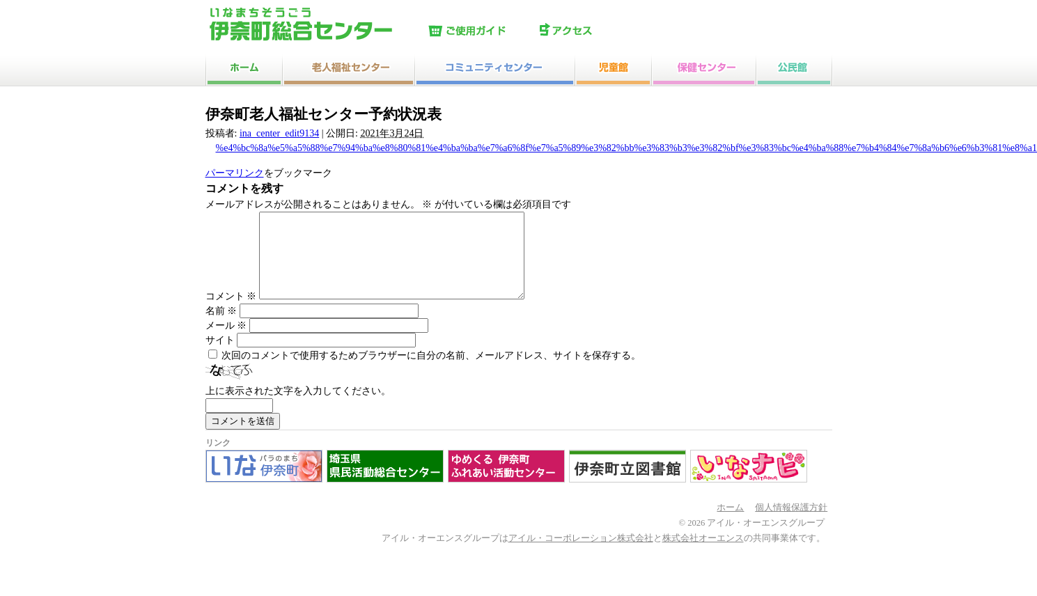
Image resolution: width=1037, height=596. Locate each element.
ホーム (730, 524)
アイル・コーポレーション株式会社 (580, 555)
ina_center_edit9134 (279, 133)
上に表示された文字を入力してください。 (298, 407)
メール (226, 342)
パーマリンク (234, 173)
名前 (221, 327)
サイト (220, 357)
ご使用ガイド (480, 31)
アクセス (592, 31)
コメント (231, 313)
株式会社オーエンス (703, 555)
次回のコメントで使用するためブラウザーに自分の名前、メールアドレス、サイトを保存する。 (431, 372)
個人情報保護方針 (791, 524)
